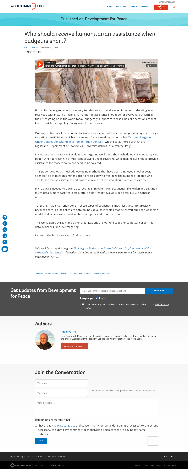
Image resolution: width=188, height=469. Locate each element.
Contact (145, 6)
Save (41, 441)
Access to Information (41, 456)
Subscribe (159, 291)
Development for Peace (106, 19)
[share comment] (4, 249)
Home (109, 6)
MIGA (53, 465)
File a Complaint (171, 456)
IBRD (36, 465)
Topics (133, 6)
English (39, 52)
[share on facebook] (4, 223)
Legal (12, 456)
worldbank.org (167, 2)
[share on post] (4, 229)
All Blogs (121, 6)
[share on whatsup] (4, 242)
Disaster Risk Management (47, 273)
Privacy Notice (66, 425)
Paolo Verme (31, 47)
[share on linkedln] (4, 235)
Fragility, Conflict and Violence (76, 273)
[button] (174, 7)
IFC (47, 465)
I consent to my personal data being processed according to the (126, 306)
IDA (42, 465)
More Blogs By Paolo (74, 346)
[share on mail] (4, 217)
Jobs (54, 456)
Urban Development (102, 273)
